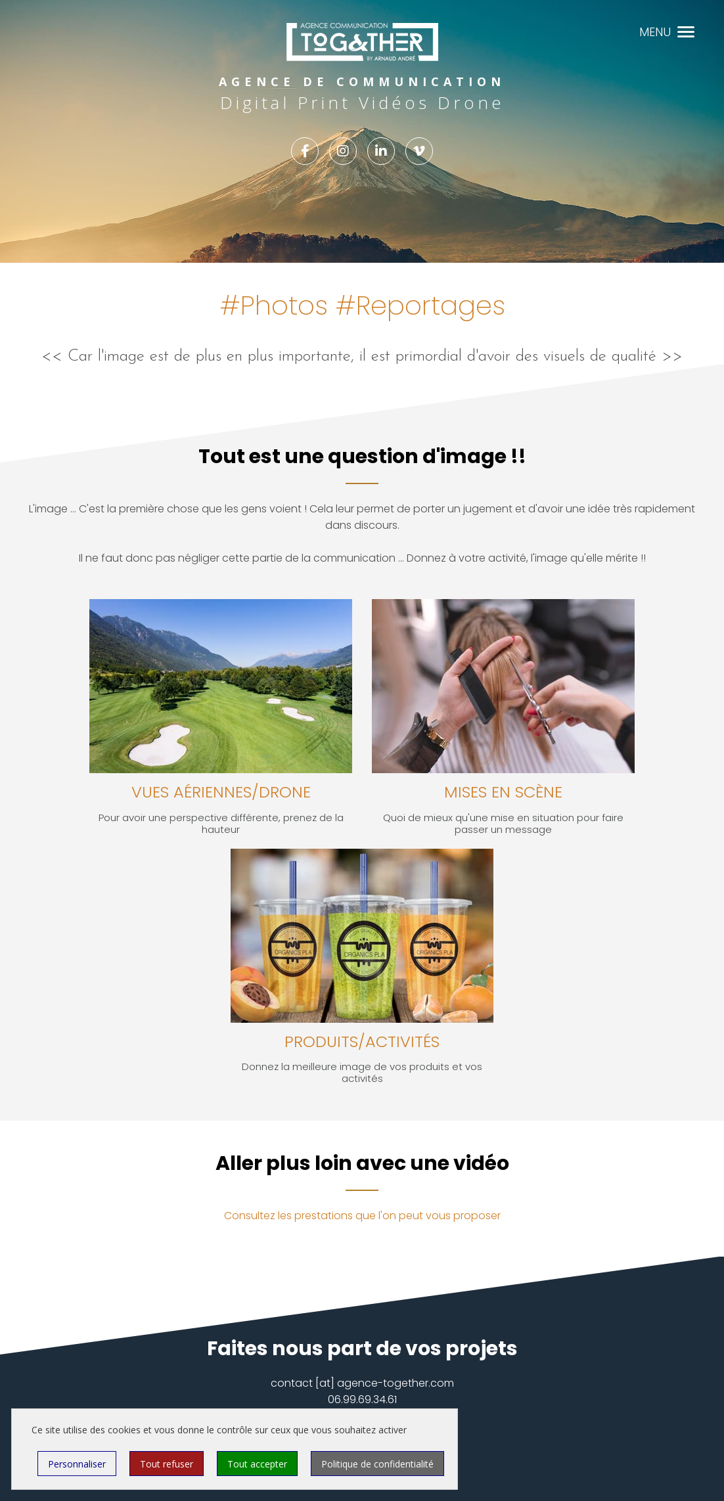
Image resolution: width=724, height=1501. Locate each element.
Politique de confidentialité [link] (377, 1464)
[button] (685, 30)
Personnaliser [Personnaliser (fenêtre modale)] (77, 1464)
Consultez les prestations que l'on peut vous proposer (362, 1215)
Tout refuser (166, 1464)
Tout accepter (257, 1464)
